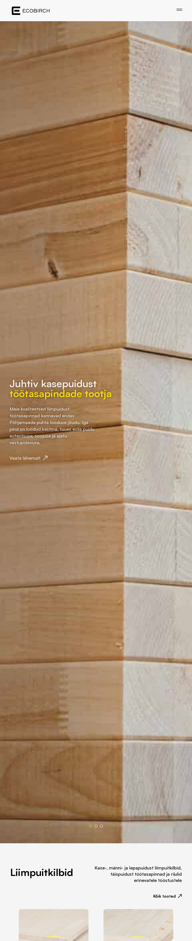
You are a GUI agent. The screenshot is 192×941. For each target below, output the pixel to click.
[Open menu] (179, 10)
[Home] (31, 10)
